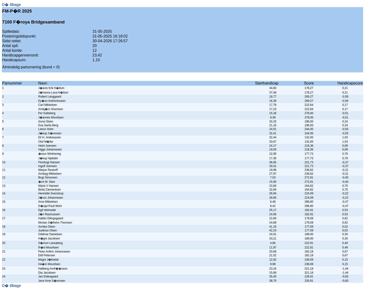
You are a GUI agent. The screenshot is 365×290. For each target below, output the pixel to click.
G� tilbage (11, 5)
